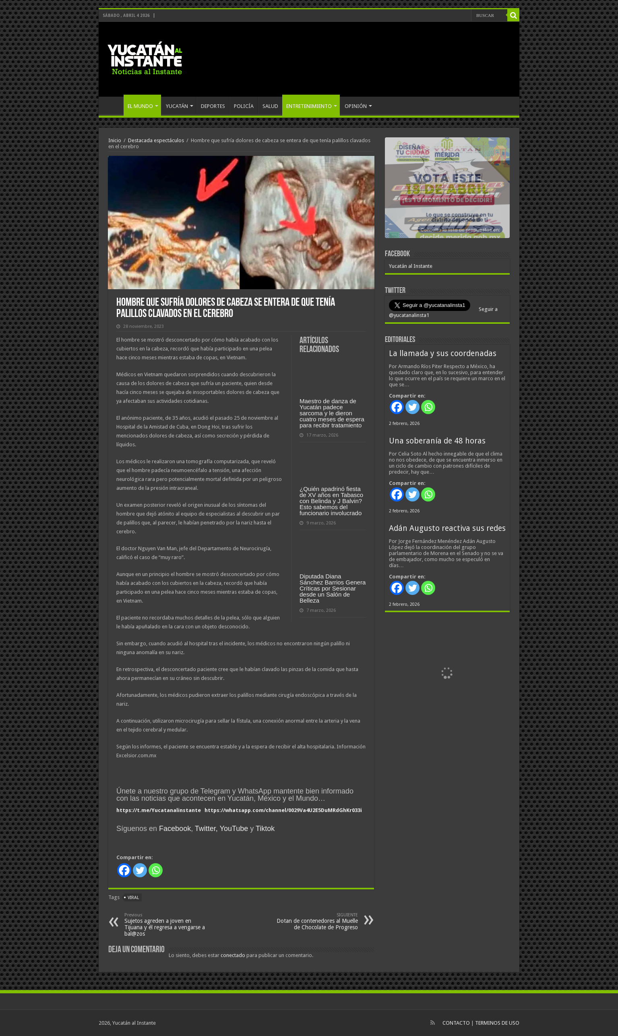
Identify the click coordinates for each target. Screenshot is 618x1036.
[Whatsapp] (156, 870)
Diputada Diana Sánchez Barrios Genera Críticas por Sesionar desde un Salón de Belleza (333, 588)
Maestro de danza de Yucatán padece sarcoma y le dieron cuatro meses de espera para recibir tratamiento (332, 413)
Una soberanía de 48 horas (437, 440)
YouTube (234, 829)
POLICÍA (244, 106)
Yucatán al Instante (410, 266)
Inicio (114, 140)
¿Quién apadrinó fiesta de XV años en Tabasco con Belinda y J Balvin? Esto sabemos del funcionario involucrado (331, 500)
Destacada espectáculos (156, 140)
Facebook (175, 829)
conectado (233, 955)
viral (133, 897)
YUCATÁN (177, 106)
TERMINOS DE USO (497, 1023)
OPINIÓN (356, 106)
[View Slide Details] (447, 189)
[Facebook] (124, 870)
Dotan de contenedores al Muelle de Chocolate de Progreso (316, 921)
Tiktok (265, 829)
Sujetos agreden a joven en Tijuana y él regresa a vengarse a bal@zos (165, 924)
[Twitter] (140, 870)
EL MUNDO (140, 106)
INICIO (113, 105)
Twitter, (206, 829)
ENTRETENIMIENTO (309, 106)
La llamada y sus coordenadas (442, 353)
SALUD (270, 106)
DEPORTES (213, 106)
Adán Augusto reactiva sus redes (447, 528)
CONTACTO (456, 1023)
